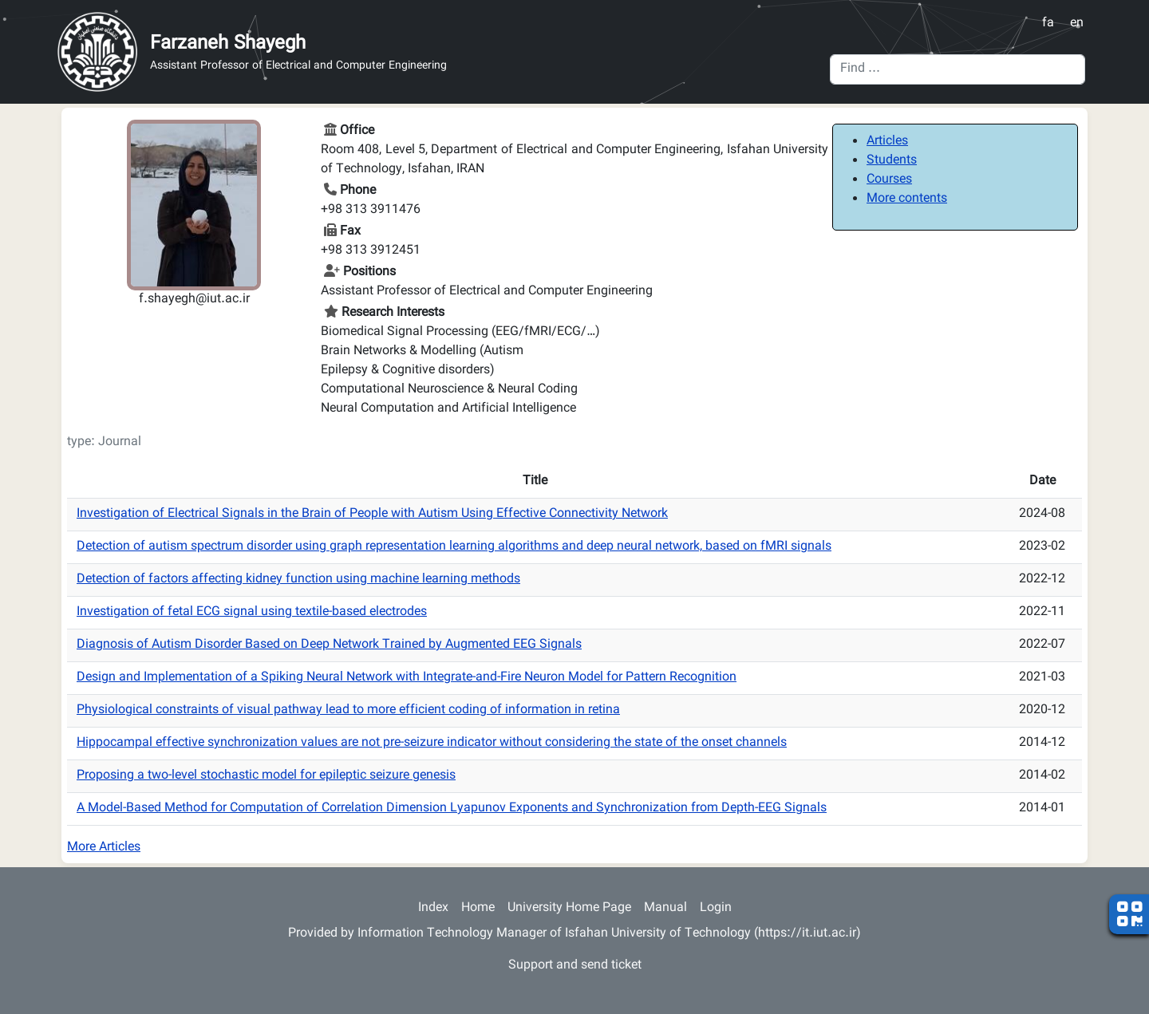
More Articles (103, 848)
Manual (665, 908)
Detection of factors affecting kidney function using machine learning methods (298, 580)
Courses (889, 180)
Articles (887, 142)
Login (716, 908)
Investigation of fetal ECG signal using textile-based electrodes (252, 612)
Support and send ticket (575, 966)
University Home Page (569, 908)
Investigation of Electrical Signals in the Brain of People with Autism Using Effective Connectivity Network (372, 514)
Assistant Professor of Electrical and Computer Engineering (298, 66)
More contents (907, 199)
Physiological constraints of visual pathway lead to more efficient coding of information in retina (348, 710)
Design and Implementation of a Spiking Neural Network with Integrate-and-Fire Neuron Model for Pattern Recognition (406, 678)
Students (892, 161)
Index (433, 908)
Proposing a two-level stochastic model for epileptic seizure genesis (266, 776)
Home (478, 908)
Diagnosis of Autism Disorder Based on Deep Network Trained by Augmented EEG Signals (329, 645)
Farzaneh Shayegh (228, 44)
